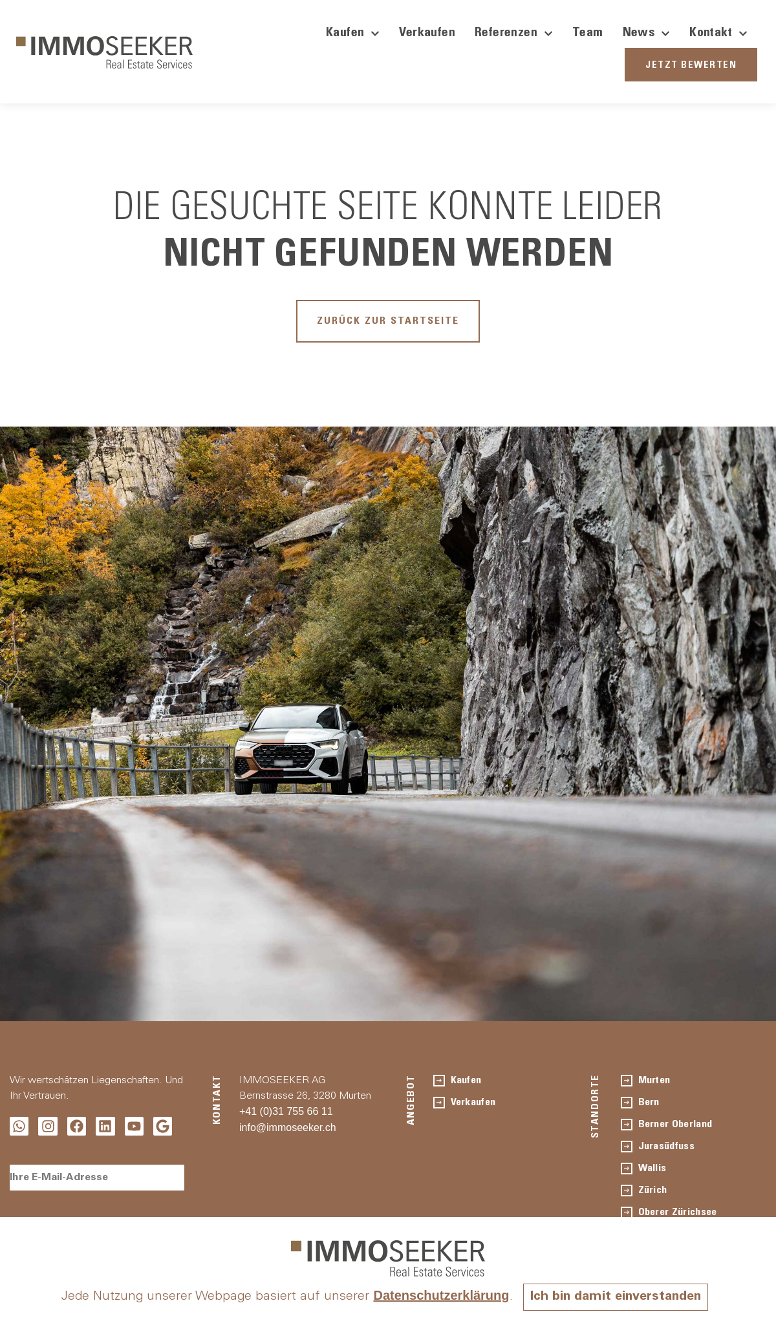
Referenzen (514, 34)
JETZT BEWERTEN (691, 65)
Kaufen (353, 34)
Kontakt (718, 34)
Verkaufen (427, 33)
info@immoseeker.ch (287, 1127)
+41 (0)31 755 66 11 (286, 1111)
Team (587, 33)
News (647, 34)
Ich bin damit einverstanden (615, 1297)
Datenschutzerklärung (441, 1295)
